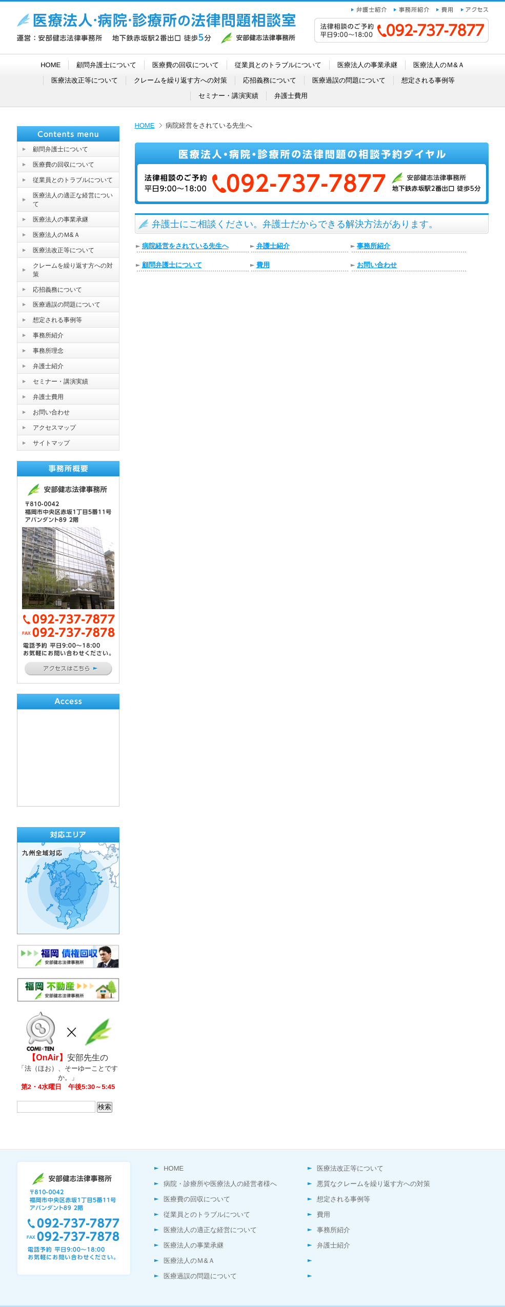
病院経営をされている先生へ (185, 246)
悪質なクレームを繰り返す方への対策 (373, 1184)
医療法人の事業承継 (194, 1245)
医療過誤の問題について (200, 1276)
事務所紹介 (373, 246)
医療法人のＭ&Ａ (189, 1260)
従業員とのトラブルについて (207, 1214)
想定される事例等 (343, 1199)
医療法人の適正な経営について (210, 1230)
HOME (145, 125)
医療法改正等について (350, 1168)
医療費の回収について (197, 1199)
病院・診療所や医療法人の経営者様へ (220, 1184)
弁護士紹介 (273, 246)
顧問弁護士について (172, 265)
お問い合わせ (377, 265)
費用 (263, 265)
